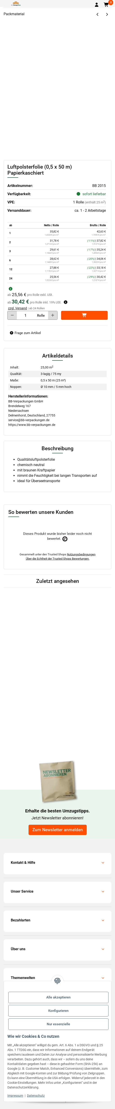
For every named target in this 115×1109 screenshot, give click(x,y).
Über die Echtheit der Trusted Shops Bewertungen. (57, 558)
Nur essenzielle (58, 1024)
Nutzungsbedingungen (81, 554)
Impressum (15, 1095)
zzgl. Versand (17, 308)
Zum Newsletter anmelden (57, 829)
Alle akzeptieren (58, 997)
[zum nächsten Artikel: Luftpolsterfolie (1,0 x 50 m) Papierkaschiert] (106, 14)
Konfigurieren (58, 1011)
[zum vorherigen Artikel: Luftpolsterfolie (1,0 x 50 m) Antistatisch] (97, 14)
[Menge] (25, 315)
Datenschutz (36, 1095)
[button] (97, 5)
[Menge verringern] (12, 315)
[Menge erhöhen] (52, 315)
